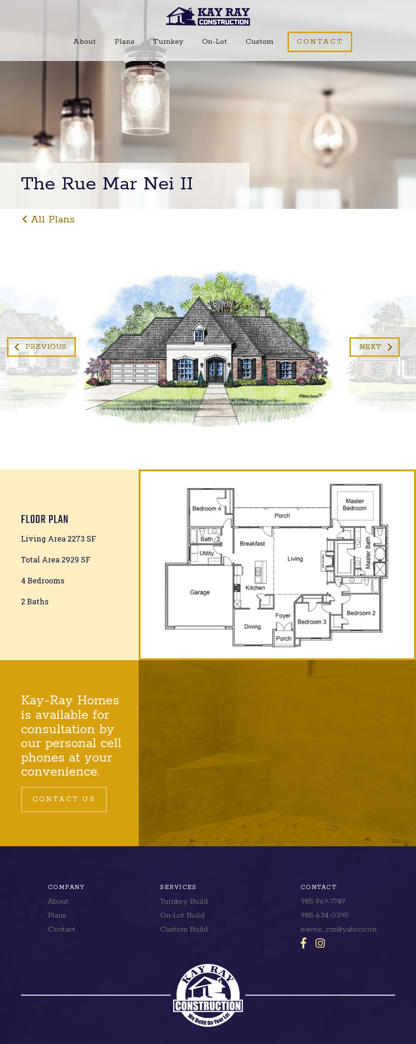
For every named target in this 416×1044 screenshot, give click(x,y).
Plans (124, 42)
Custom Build (184, 929)
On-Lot (214, 42)
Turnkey (168, 42)
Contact (61, 929)
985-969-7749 (323, 901)
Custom (260, 42)
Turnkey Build (184, 901)
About (84, 42)
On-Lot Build (182, 915)
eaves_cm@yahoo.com (340, 929)
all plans (53, 220)
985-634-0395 (325, 915)
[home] (208, 16)
